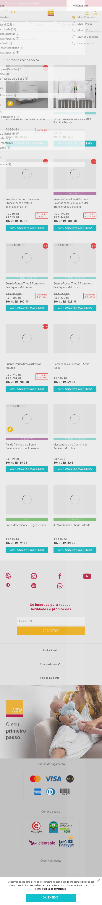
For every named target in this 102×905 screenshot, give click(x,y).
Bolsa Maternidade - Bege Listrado (26, 525)
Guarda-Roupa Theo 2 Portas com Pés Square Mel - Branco (73, 285)
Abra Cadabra (10, 39)
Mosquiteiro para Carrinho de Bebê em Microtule (71, 446)
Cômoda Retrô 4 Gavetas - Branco (25, 118)
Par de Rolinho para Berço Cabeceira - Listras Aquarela (22, 446)
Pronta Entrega (73, 24)
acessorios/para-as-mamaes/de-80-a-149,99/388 (29, 39)
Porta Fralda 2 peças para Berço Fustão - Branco (72, 120)
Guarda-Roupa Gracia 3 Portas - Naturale (24, 366)
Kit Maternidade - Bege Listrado (72, 525)
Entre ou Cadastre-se (87, 12)
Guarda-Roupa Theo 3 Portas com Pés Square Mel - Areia (26, 285)
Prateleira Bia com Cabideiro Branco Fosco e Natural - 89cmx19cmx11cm (22, 203)
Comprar (27, 144)
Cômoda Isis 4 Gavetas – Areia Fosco (71, 366)
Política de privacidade (54, 889)
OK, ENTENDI (51, 897)
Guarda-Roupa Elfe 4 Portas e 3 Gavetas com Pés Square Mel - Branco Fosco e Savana (72, 203)
